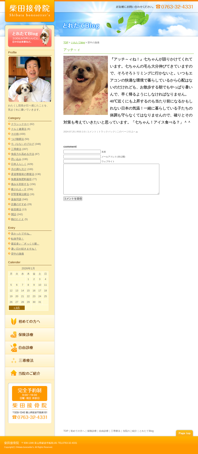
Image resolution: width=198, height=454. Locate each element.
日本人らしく (18, 164)
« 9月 (17, 307)
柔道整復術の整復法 (22, 174)
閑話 (13, 214)
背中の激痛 (17, 253)
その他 (15, 133)
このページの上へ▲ (127, 131)
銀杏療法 (16, 209)
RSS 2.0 (81, 131)
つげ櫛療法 (17, 139)
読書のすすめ (18, 204)
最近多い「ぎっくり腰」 (25, 243)
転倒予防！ (17, 238)
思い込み (16, 159)
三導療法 (16, 149)
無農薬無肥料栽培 (21, 179)
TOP (65, 42)
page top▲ (184, 432)
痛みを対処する (20, 184)
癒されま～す (18, 189)
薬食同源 (16, 199)
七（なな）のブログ (22, 143)
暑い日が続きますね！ (24, 248)
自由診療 (30, 347)
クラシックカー (20, 124)
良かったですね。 (21, 233)
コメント (91, 131)
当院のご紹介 (30, 373)
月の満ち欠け (18, 169)
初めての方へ (30, 321)
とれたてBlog (30, 36)
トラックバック (106, 131)
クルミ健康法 (18, 128)
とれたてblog (78, 42)
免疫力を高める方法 (22, 154)
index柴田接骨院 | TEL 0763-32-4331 (30, 11)
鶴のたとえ (17, 219)
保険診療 (30, 334)
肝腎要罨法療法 (20, 194)
